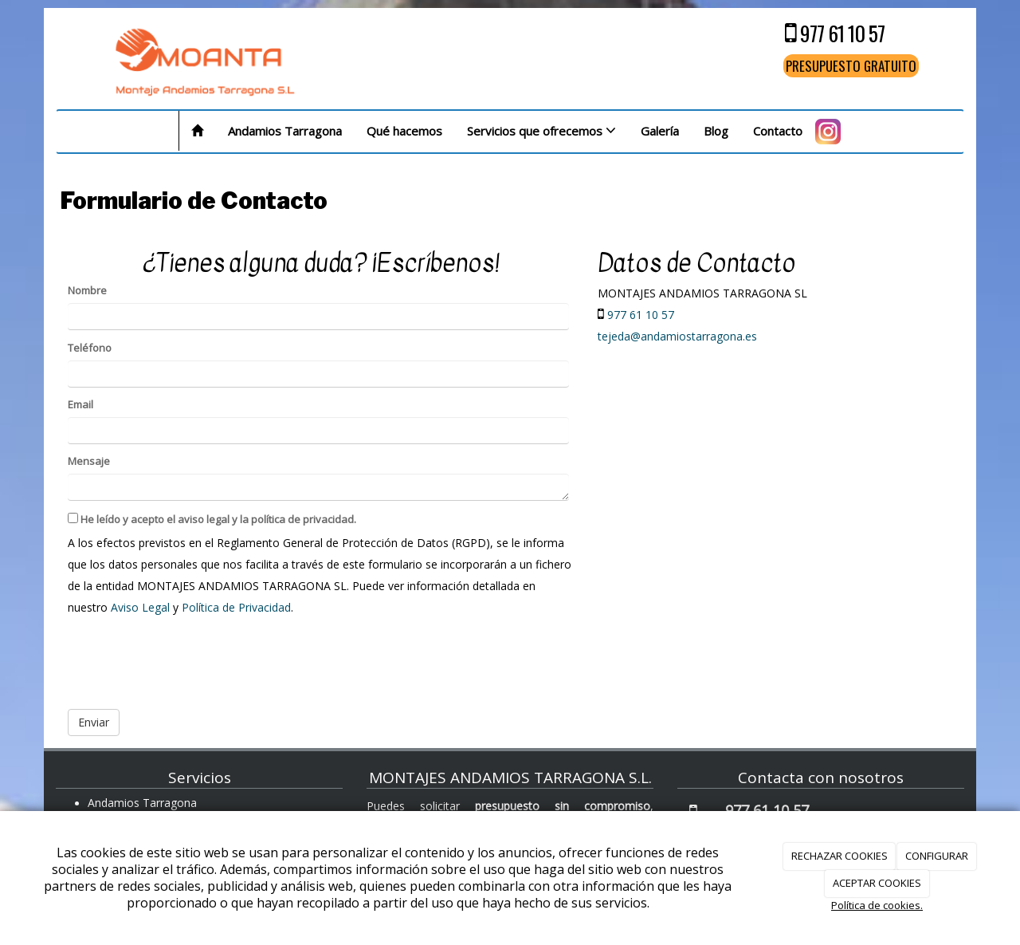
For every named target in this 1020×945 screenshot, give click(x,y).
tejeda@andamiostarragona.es (677, 336)
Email (80, 404)
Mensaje (89, 461)
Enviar (93, 722)
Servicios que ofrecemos (541, 131)
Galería (660, 131)
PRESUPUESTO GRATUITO (851, 66)
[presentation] (189, 658)
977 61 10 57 (842, 33)
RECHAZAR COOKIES (839, 856)
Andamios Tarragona (285, 131)
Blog (716, 131)
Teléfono (90, 348)
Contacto (777, 131)
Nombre (87, 290)
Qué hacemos (404, 131)
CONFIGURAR (936, 856)
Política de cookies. (877, 905)
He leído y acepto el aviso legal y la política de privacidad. (212, 519)
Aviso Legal (140, 607)
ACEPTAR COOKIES (877, 883)
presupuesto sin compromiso (562, 805)
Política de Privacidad (236, 607)
